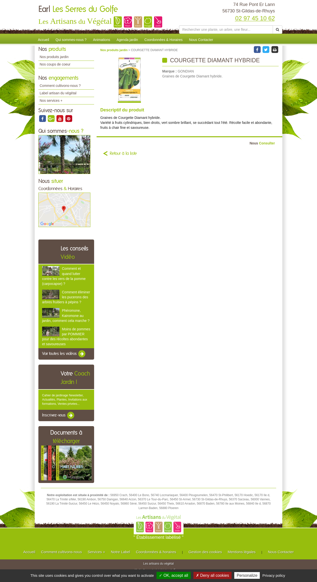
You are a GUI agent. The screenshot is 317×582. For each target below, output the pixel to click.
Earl (78, 9)
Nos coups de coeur (55, 64)
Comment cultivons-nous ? (60, 86)
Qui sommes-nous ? (70, 40)
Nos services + (51, 101)
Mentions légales (242, 552)
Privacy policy (274, 575)
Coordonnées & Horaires (163, 40)
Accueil (43, 40)
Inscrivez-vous (58, 415)
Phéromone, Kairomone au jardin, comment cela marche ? (65, 315)
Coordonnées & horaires (156, 552)
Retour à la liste (123, 153)
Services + (96, 552)
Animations (101, 40)
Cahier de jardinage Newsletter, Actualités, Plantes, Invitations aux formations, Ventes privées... (64, 400)
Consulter (262, 143)
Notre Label (120, 552)
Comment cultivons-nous (61, 552)
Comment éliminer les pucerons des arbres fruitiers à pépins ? (66, 297)
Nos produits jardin (54, 57)
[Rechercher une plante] (226, 29)
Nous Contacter (201, 40)
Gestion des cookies (205, 552)
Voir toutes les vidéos (64, 354)
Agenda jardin (127, 40)
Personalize (247, 575)
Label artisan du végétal (58, 93)
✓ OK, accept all (173, 575)
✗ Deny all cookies (212, 575)
